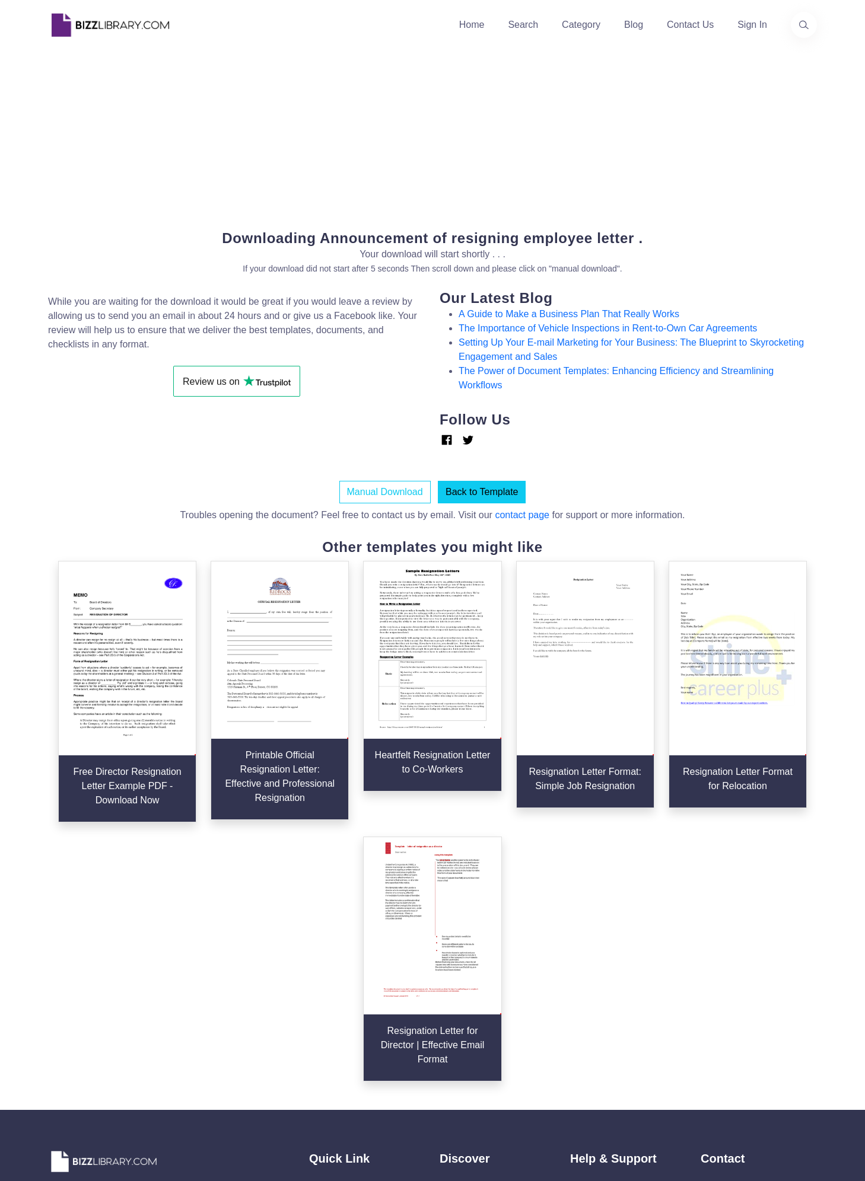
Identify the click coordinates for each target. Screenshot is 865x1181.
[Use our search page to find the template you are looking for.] (804, 25)
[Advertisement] (432, 133)
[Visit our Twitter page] (61, 1043)
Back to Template (482, 492)
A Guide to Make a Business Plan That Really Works (569, 314)
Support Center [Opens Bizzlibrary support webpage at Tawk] (602, 920)
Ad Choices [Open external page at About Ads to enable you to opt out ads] (594, 977)
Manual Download (385, 492)
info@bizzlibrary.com (744, 917)
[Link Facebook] (447, 440)
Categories (462, 939)
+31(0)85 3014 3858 (744, 932)
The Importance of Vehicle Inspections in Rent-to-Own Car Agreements (608, 328)
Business (459, 958)
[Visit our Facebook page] (93, 1043)
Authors (325, 958)
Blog (633, 25)
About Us (328, 939)
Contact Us (690, 25)
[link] (61, 1043)
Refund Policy (599, 1034)
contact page (522, 515)
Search (523, 25)
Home (472, 25)
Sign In (752, 25)
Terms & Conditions (611, 939)
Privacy (585, 958)
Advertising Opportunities (362, 996)
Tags (450, 996)
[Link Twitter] (468, 440)
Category (581, 25)
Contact (325, 977)
